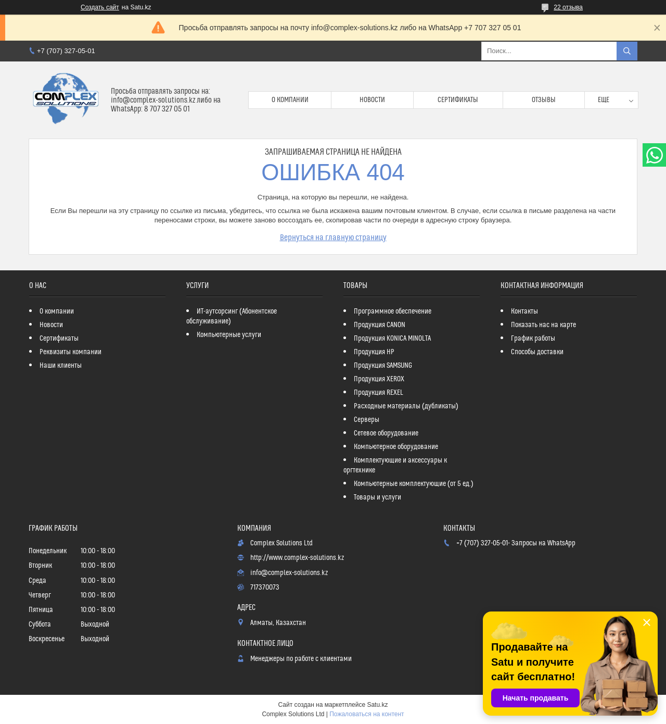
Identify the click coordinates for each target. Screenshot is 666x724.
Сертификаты (458, 100)
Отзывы (544, 100)
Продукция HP (374, 352)
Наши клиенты (61, 365)
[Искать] (627, 51)
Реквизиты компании (70, 352)
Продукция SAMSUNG (383, 365)
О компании (290, 100)
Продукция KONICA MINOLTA (392, 338)
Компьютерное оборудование (396, 447)
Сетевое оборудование (386, 433)
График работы (533, 338)
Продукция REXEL (378, 393)
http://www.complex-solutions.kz (297, 558)
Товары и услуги (377, 497)
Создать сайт (100, 7)
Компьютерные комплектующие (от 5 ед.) (413, 484)
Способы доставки (537, 352)
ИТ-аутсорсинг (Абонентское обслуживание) (231, 316)
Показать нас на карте (543, 325)
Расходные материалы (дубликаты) (406, 406)
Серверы (366, 420)
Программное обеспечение (392, 311)
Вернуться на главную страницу (333, 237)
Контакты (524, 311)
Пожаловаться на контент (366, 714)
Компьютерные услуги (229, 335)
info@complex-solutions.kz (289, 573)
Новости (372, 100)
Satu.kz (377, 704)
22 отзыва (568, 7)
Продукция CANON (379, 325)
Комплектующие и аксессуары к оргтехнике (395, 465)
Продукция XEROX (379, 379)
